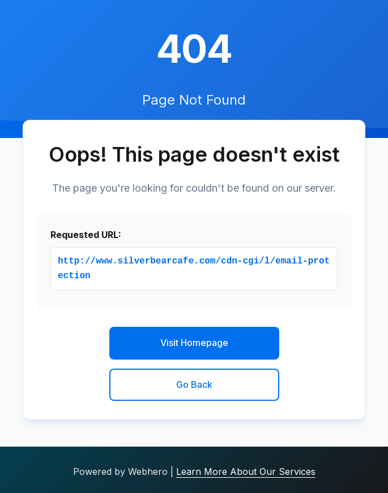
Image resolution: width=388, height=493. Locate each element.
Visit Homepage (194, 342)
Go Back (194, 384)
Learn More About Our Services (245, 471)
